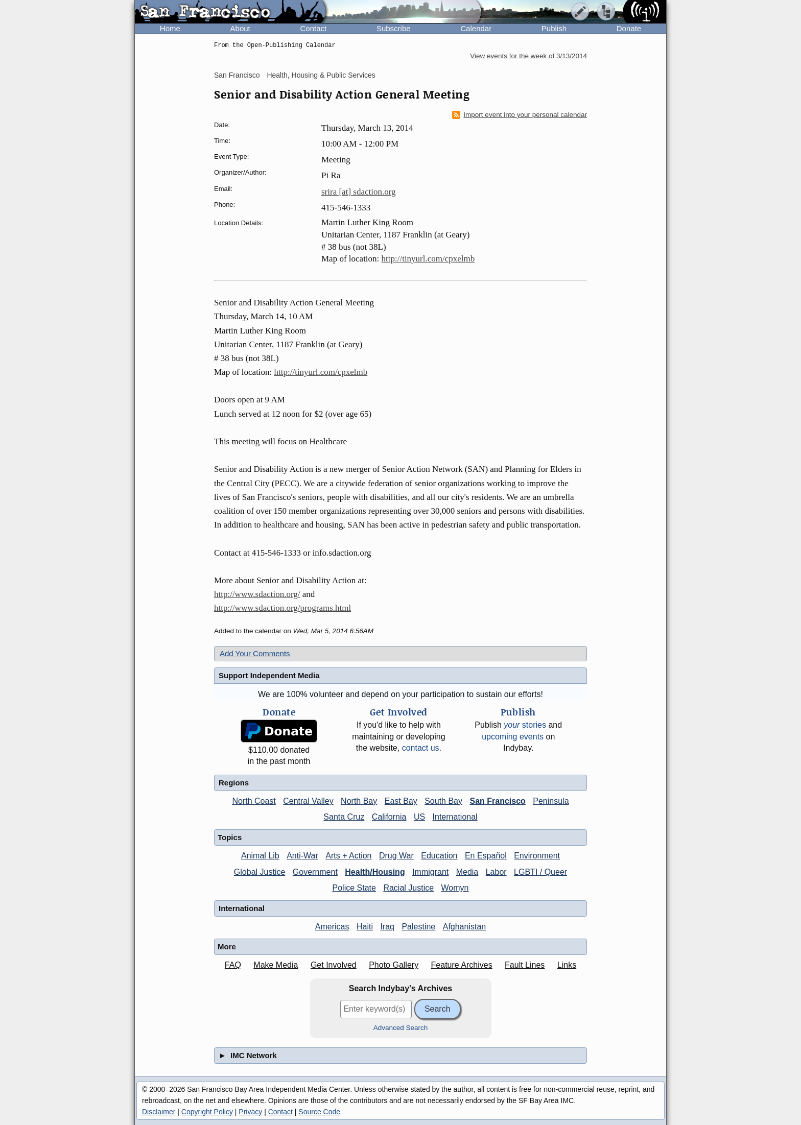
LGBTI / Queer (540, 872)
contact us (420, 748)
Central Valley (308, 801)
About (240, 28)
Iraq (387, 926)
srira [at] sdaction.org (358, 192)
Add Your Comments (255, 653)
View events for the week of (528, 56)
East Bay (401, 801)
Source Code (319, 1112)
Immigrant (430, 872)
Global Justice (260, 872)
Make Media (275, 965)
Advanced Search (400, 1028)
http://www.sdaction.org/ (257, 594)
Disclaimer (158, 1112)
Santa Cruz (343, 816)
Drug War (396, 855)
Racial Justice (408, 887)
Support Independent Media (269, 675)
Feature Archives (461, 965)
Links (566, 965)
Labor (496, 872)
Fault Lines (525, 965)
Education (439, 855)
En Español (486, 855)
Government (315, 872)
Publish (554, 28)
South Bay (443, 801)
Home (170, 28)
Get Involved (334, 965)
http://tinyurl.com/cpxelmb (428, 259)
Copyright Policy (207, 1112)
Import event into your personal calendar (519, 115)
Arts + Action (348, 855)
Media (467, 872)
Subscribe (393, 28)
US (419, 816)
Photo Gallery (393, 965)
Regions (234, 782)
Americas (332, 926)
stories (525, 725)
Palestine (418, 926)
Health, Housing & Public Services (321, 75)
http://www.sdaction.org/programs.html (282, 608)
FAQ (233, 965)
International (455, 816)
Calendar (475, 28)
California (389, 816)
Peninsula (551, 801)
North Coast (253, 801)
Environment (537, 855)
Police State (354, 887)
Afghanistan (464, 926)
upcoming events (513, 736)
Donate (629, 28)
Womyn (455, 887)
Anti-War (302, 855)
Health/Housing (375, 872)
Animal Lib (260, 855)
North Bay (359, 801)
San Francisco (237, 75)
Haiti (365, 926)
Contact (313, 28)
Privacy (250, 1112)
